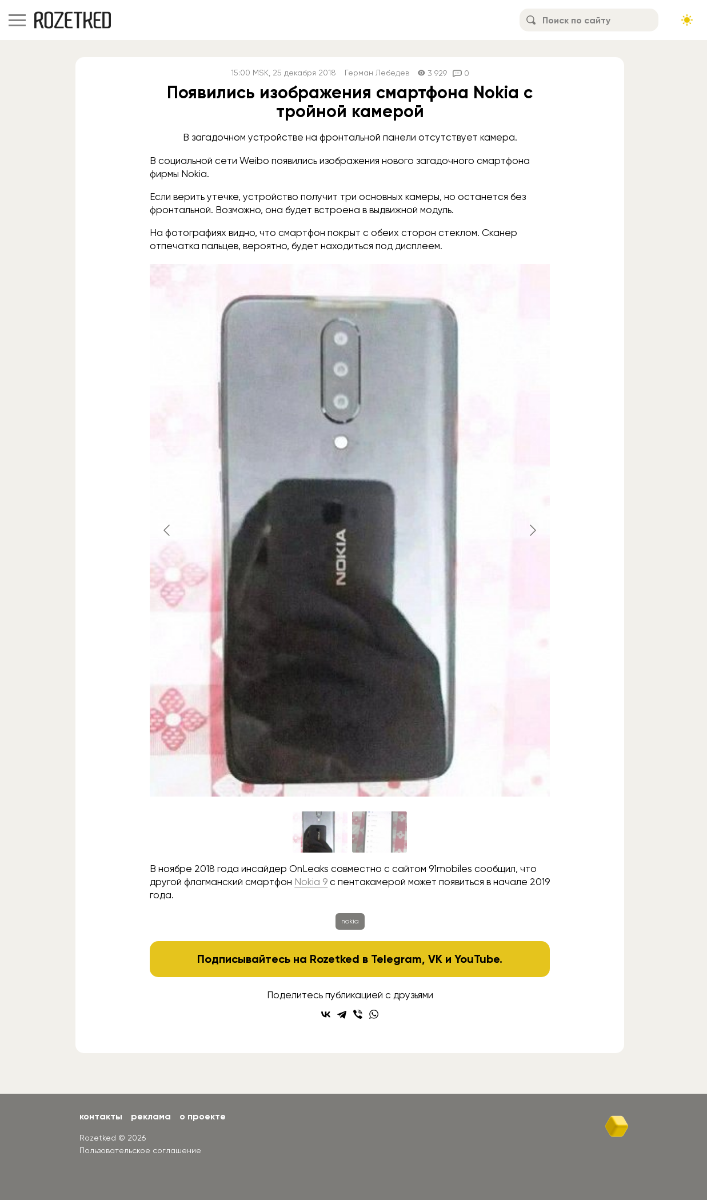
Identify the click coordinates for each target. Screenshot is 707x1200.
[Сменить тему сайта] (687, 20)
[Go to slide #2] (379, 832)
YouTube (477, 959)
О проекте (202, 1116)
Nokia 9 (310, 881)
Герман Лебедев (377, 73)
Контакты (100, 1116)
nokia (350, 921)
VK (435, 959)
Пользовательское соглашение (140, 1150)
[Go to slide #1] (320, 832)
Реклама (151, 1116)
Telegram (396, 959)
